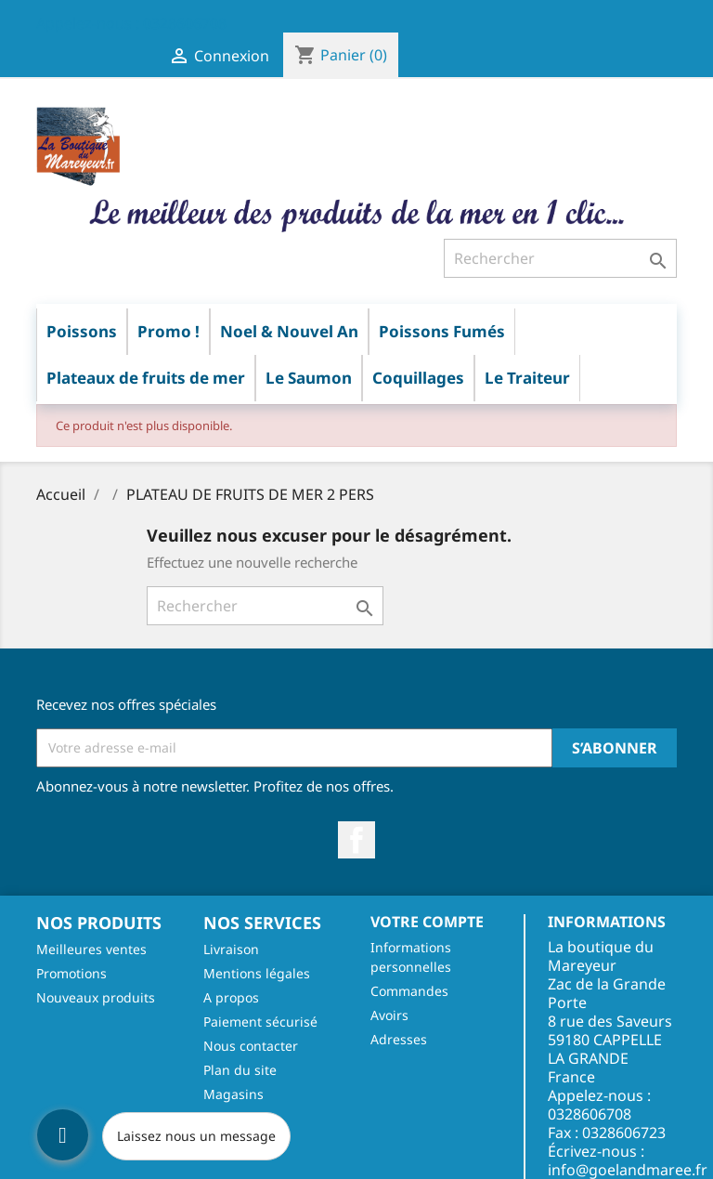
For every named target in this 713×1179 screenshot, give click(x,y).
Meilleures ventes (91, 949)
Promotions (71, 973)
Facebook (356, 839)
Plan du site (240, 1070)
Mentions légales (256, 973)
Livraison (231, 949)
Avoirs (389, 1015)
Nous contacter (250, 1046)
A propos (231, 997)
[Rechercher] (560, 258)
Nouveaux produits (95, 997)
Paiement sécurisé (260, 1021)
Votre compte (427, 921)
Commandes (409, 991)
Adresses (398, 1039)
